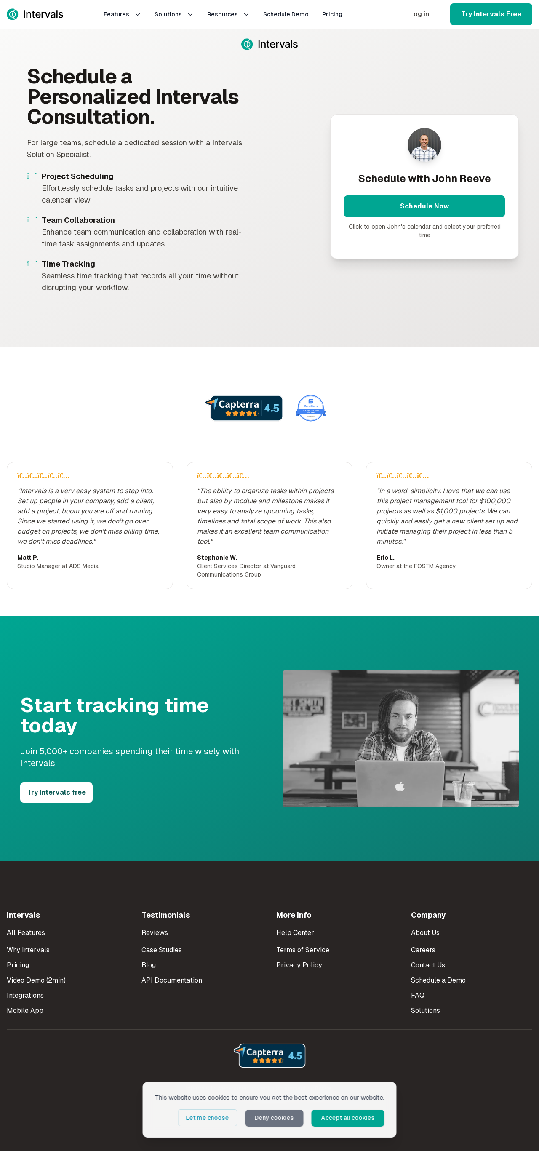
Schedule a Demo (438, 980)
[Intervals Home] (35, 14)
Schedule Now (424, 206)
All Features (26, 932)
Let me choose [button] (212, 1118)
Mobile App (25, 1010)
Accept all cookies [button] (349, 1118)
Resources (228, 14)
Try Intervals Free (491, 14)
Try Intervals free (56, 792)
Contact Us (428, 965)
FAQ (417, 995)
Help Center (295, 932)
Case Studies (161, 949)
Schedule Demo (286, 14)
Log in (419, 14)
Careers (423, 949)
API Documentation (171, 980)
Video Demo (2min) (36, 980)
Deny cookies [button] (277, 1118)
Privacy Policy (299, 965)
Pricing (332, 14)
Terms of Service (302, 949)
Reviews (154, 932)
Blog (148, 965)
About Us (425, 932)
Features (122, 14)
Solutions (174, 14)
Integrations (25, 995)
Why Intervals (28, 949)
